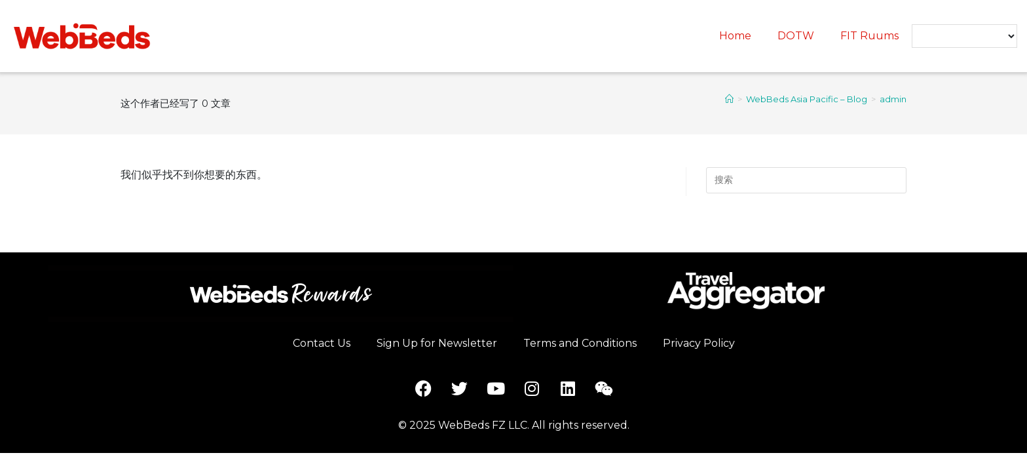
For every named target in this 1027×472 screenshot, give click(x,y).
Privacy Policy (699, 343)
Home (735, 36)
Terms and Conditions (580, 343)
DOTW (795, 36)
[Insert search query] (806, 180)
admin (893, 99)
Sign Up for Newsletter (437, 343)
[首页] (729, 99)
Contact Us (321, 343)
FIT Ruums (869, 36)
